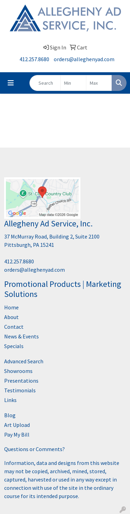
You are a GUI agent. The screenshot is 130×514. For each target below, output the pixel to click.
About (11, 317)
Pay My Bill (16, 434)
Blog (10, 415)
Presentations (21, 380)
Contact (14, 326)
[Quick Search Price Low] (73, 83)
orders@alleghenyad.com (84, 59)
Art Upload (17, 424)
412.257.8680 (34, 59)
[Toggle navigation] (10, 83)
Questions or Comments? (34, 449)
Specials (14, 346)
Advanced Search (23, 361)
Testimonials (20, 390)
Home (11, 307)
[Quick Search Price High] (99, 83)
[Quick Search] (45, 83)
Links (10, 399)
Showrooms (18, 370)
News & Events (21, 336)
